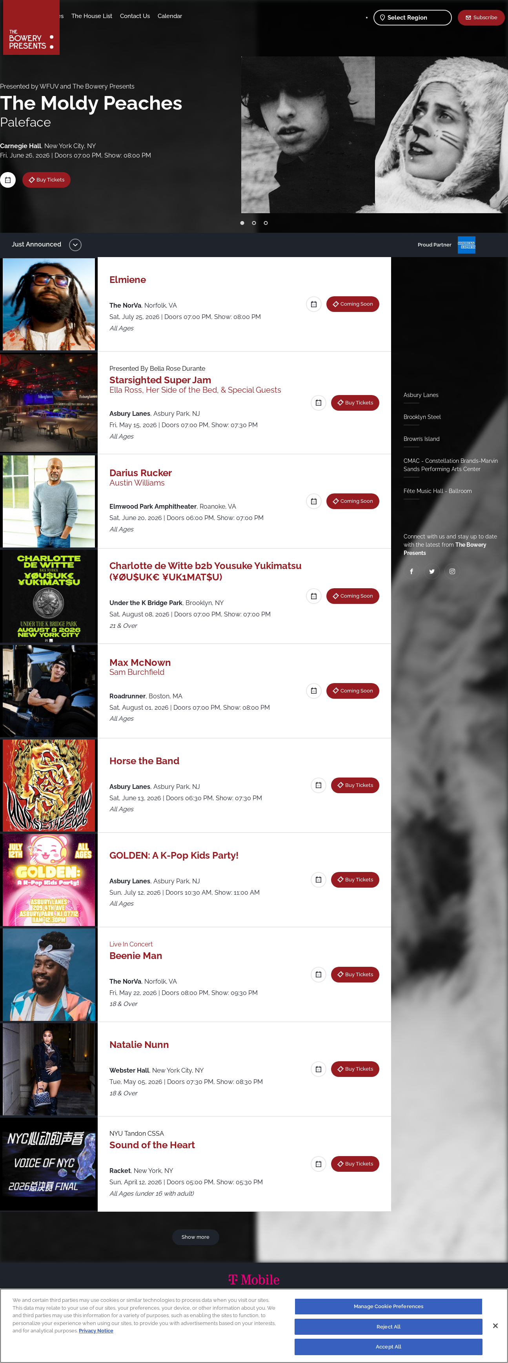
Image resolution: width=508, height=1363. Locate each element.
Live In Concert (135, 944)
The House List (153, 16)
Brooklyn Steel (419, 417)
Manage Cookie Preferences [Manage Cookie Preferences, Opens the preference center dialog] (388, 1306)
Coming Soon (353, 304)
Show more (197, 1237)
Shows (77, 16)
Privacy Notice (96, 1331)
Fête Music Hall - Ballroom (435, 491)
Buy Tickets (56, 179)
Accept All (388, 1347)
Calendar (231, 16)
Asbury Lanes (418, 395)
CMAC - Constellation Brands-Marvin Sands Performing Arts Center (448, 465)
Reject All (389, 1327)
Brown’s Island (419, 439)
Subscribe (485, 17)
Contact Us (196, 16)
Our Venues (109, 16)
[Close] (495, 1325)
